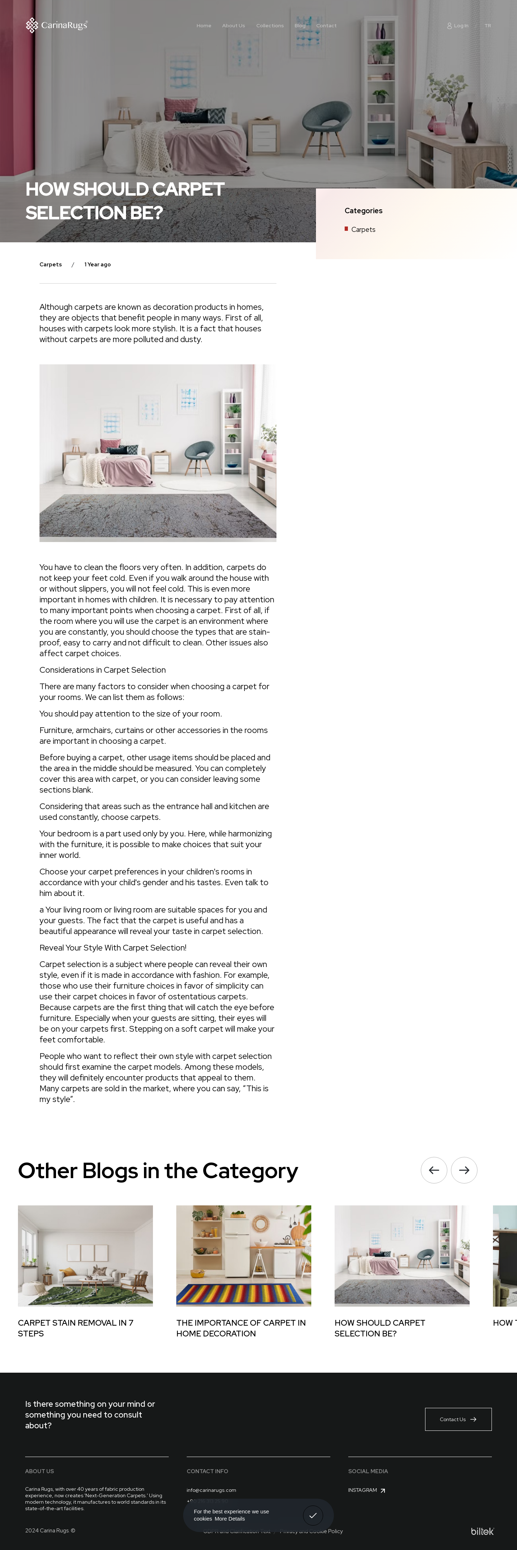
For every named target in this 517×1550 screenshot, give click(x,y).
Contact (326, 25)
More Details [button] (230, 1519)
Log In (457, 25)
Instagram (367, 1491)
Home (204, 25)
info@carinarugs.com (211, 1490)
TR (487, 25)
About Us (233, 25)
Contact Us (458, 1419)
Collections (270, 25)
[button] (434, 1170)
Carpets (363, 230)
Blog (300, 25)
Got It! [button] (313, 1510)
